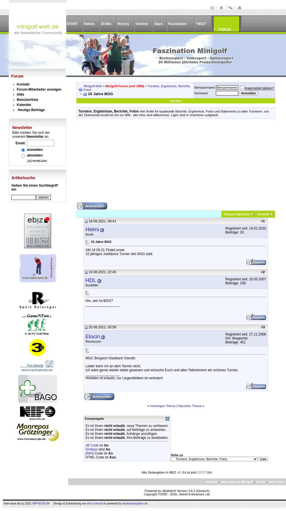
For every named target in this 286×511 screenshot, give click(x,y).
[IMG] (89, 453)
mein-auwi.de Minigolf (237, 481)
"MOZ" (201, 24)
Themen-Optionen (236, 214)
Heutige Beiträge (31, 110)
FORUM (224, 30)
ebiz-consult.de (96, 503)
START (72, 24)
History (123, 24)
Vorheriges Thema (163, 406)
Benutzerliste (27, 100)
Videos (89, 24)
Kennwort (201, 93)
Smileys (91, 449)
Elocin (92, 336)
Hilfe (20, 95)
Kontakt (23, 84)
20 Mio (106, 24)
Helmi (92, 229)
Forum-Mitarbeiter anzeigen (39, 89)
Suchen (175, 101)
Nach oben (276, 481)
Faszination (177, 24)
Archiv (261, 481)
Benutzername (205, 87)
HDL (90, 280)
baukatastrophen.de (134, 503)
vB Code (92, 445)
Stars (158, 24)
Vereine (141, 24)
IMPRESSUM (41, 503)
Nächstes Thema (190, 406)
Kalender (24, 105)
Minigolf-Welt (92, 86)
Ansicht (263, 214)
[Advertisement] (175, 162)
